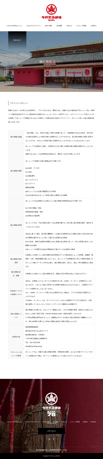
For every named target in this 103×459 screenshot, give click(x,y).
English (85, 422)
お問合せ (93, 25)
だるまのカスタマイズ (33, 25)
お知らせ (69, 25)
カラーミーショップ (78, 114)
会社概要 (59, 25)
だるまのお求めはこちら (14, 25)
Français (93, 422)
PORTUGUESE (51, 423)
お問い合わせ (51, 431)
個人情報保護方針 (41, 450)
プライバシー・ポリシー (69, 118)
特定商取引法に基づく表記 (58, 450)
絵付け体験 (48, 25)
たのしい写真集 (81, 25)
